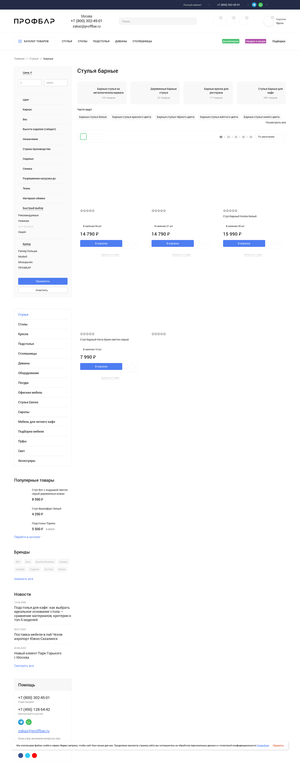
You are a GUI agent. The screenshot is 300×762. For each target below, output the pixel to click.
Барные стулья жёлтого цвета (219, 117)
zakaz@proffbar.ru (87, 26)
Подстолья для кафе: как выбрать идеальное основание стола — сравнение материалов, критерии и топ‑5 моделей (42, 613)
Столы (82, 41)
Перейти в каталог (29, 536)
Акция (22, 232)
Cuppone (34, 569)
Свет (21, 451)
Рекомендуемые (28, 215)
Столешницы (142, 41)
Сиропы (23, 412)
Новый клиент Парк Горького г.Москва (37, 655)
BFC (18, 561)
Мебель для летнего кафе (36, 422)
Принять (278, 745)
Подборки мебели (31, 431)
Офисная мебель (30, 392)
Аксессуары (26, 461)
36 (236, 136)
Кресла (23, 334)
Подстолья (101, 41)
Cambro (63, 561)
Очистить (43, 290)
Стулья (67, 41)
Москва (86, 16)
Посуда (23, 383)
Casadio (20, 569)
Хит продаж (25, 226)
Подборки (278, 41)
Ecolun (62, 569)
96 (250, 136)
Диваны (121, 41)
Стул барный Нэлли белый (240, 216)
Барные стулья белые (93, 117)
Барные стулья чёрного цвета (175, 117)
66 (221, 136)
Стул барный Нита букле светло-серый (104, 339)
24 (228, 136)
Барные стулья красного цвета (131, 117)
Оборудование (28, 373)
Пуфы (22, 441)
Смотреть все (25, 665)
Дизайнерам (231, 41)
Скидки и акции (256, 41)
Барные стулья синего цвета (262, 117)
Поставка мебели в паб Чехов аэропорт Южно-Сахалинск (38, 636)
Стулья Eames (28, 402)
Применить (43, 281)
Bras (28, 561)
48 (243, 136)
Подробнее (263, 745)
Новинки (23, 221)
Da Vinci (49, 569)
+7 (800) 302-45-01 (228, 4)
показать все (25, 579)
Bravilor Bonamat (45, 561)
